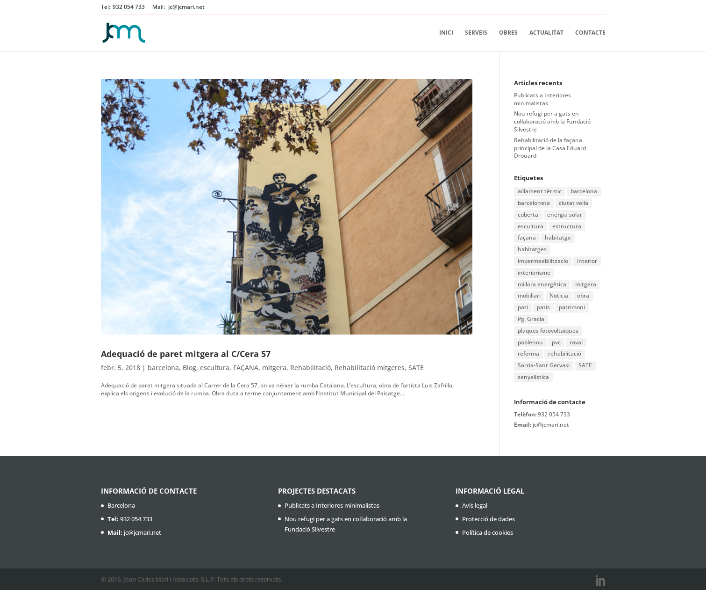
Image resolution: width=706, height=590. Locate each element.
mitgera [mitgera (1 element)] (585, 284)
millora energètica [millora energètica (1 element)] (542, 284)
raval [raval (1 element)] (576, 342)
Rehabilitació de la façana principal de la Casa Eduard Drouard (550, 148)
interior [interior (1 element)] (587, 261)
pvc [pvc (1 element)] (556, 342)
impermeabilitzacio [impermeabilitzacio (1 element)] (543, 261)
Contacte (590, 32)
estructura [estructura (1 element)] (566, 226)
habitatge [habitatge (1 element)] (558, 237)
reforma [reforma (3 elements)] (528, 353)
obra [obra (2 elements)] (583, 295)
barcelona (163, 367)
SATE (416, 367)
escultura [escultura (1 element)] (530, 226)
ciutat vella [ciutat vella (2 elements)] (573, 203)
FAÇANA (245, 367)
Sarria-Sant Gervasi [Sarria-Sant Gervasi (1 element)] (544, 365)
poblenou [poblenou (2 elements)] (530, 342)
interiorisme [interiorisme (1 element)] (534, 273)
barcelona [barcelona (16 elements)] (584, 191)
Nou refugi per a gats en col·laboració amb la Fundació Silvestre (552, 121)
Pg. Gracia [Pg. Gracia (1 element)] (531, 319)
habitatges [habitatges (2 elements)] (532, 249)
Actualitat (546, 32)
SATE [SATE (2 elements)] (585, 365)
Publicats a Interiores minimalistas (542, 99)
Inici (446, 32)
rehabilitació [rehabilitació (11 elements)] (564, 353)
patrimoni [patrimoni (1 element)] (572, 307)
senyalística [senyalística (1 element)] (533, 377)
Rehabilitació (310, 367)
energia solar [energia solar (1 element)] (564, 215)
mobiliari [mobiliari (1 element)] (529, 295)
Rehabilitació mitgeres (370, 367)
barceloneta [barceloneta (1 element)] (534, 203)
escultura (214, 367)
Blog (189, 367)
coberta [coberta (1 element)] (528, 215)
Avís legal (474, 505)
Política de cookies (487, 532)
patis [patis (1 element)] (543, 307)
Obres (508, 32)
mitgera (274, 367)
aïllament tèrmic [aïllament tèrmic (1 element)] (540, 191)
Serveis (476, 32)
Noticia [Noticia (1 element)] (558, 295)
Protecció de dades (488, 519)
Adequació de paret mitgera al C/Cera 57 (186, 353)
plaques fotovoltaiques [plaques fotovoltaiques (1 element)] (548, 331)
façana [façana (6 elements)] (527, 237)
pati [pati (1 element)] (523, 307)
